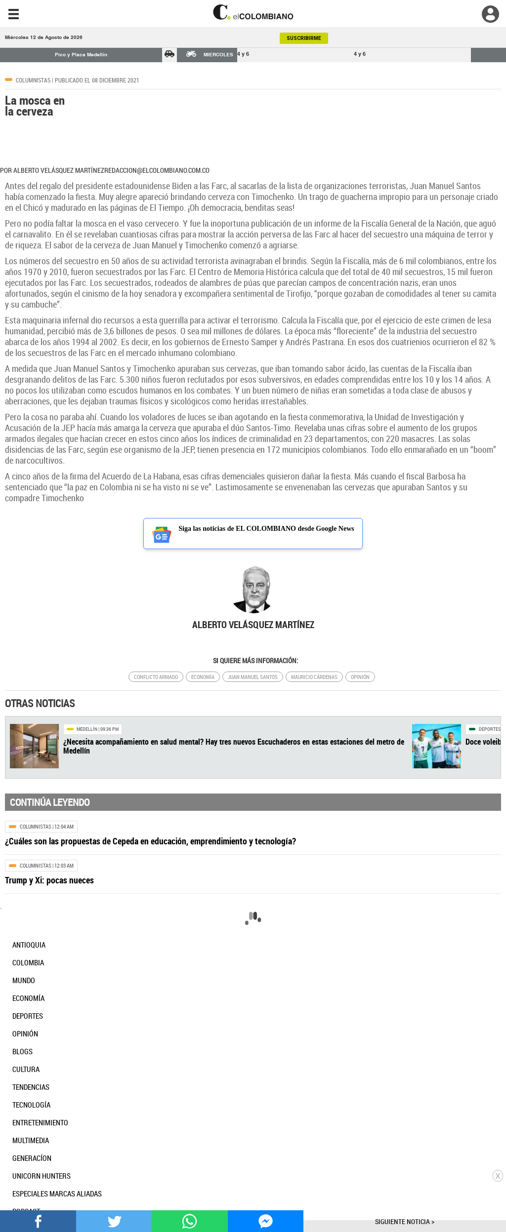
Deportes (490, 729)
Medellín (87, 729)
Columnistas (33, 80)
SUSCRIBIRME (304, 38)
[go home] (253, 12)
